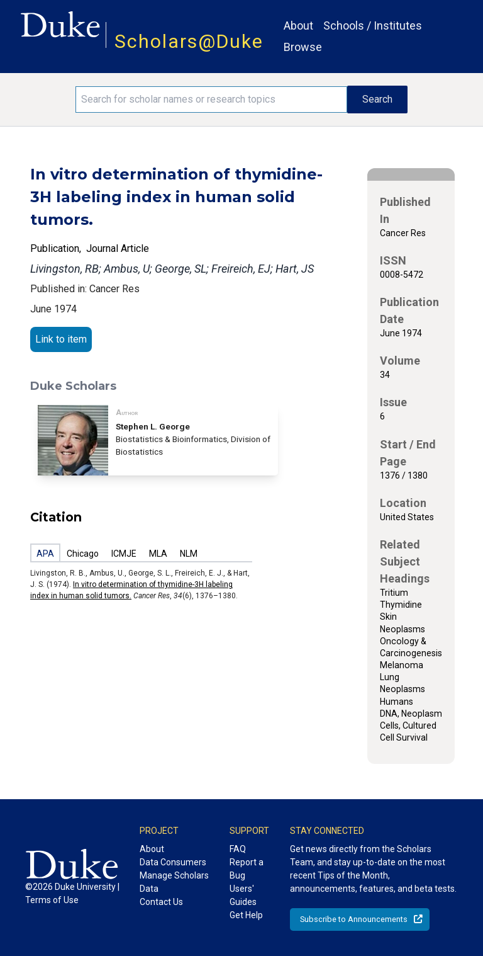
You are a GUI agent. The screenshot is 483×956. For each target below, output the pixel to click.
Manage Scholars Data (174, 882)
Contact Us (161, 902)
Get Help (246, 915)
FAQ (238, 849)
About (298, 25)
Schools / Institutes (372, 25)
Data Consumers (173, 862)
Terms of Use (52, 900)
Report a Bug (247, 868)
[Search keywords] (211, 99)
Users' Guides (243, 895)
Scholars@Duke (189, 41)
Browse (303, 47)
